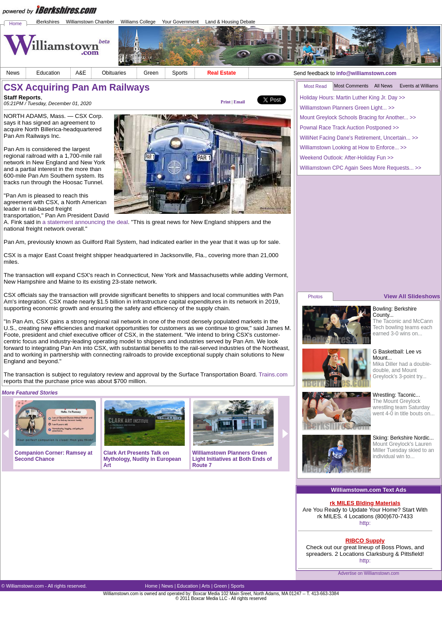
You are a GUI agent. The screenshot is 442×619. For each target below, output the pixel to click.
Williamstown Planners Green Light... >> (347, 108)
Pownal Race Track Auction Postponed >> (349, 128)
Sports (237, 586)
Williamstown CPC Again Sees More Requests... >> (360, 168)
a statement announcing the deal (85, 222)
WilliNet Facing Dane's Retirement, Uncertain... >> (359, 138)
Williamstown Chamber (90, 21)
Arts (206, 586)
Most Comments (351, 85)
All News (383, 85)
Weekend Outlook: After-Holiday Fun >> (346, 158)
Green (220, 586)
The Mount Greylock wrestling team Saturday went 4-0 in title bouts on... (403, 407)
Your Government (180, 21)
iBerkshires (48, 21)
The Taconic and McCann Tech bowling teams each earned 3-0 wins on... (403, 327)
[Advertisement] (368, 233)
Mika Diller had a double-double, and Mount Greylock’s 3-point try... (402, 370)
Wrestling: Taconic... (396, 395)
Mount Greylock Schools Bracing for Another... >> (358, 117)
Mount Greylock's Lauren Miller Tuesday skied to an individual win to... (403, 450)
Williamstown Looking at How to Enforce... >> (353, 147)
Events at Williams (419, 85)
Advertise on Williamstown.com (368, 573)
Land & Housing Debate (230, 21)
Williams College (138, 21)
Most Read (315, 86)
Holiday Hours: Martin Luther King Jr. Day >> (352, 98)
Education (187, 586)
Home (15, 23)
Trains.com (273, 374)
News (167, 586)
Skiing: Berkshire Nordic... (403, 438)
